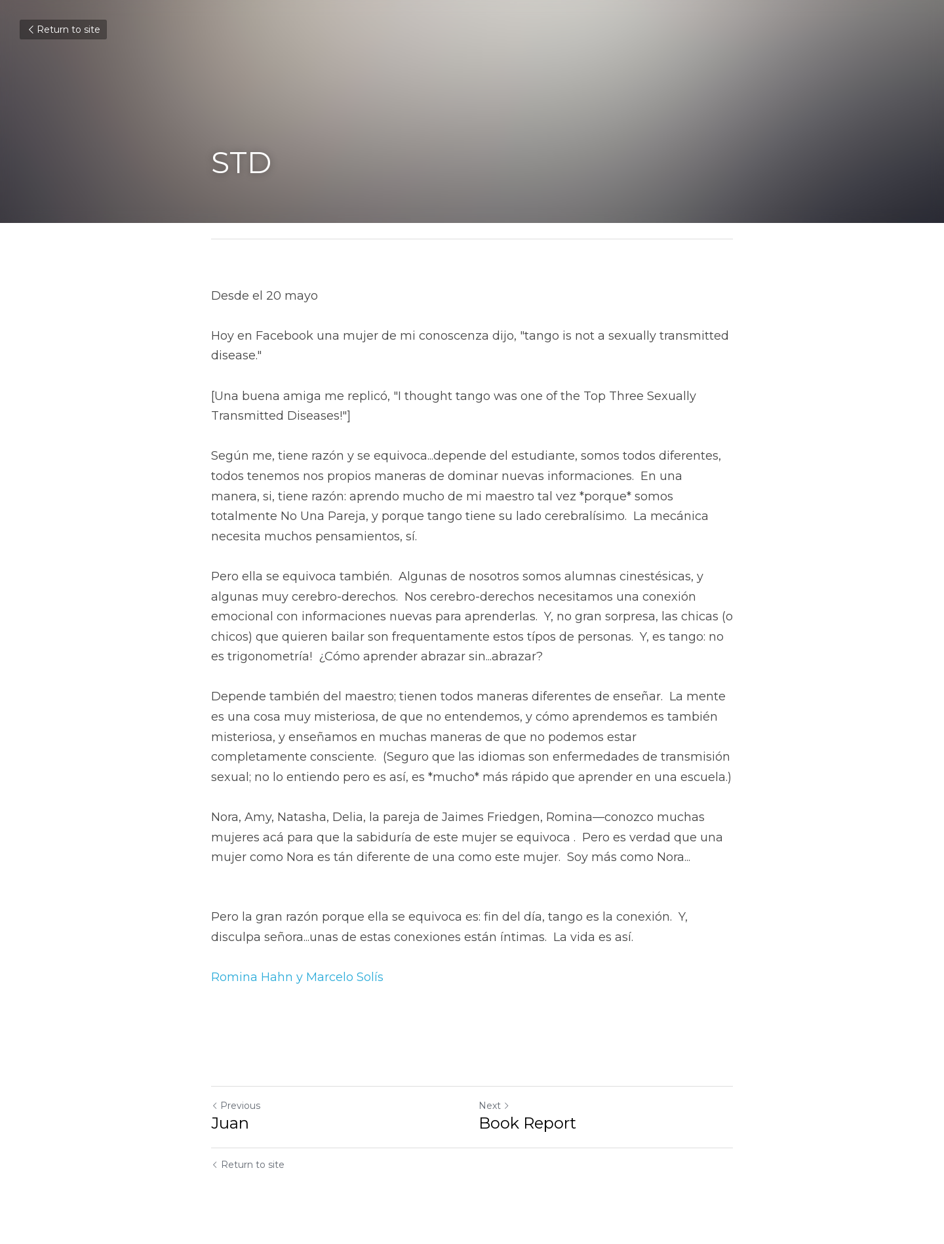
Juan (230, 1123)
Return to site (63, 29)
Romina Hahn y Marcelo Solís (297, 977)
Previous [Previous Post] (235, 1106)
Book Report (527, 1123)
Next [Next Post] (494, 1106)
